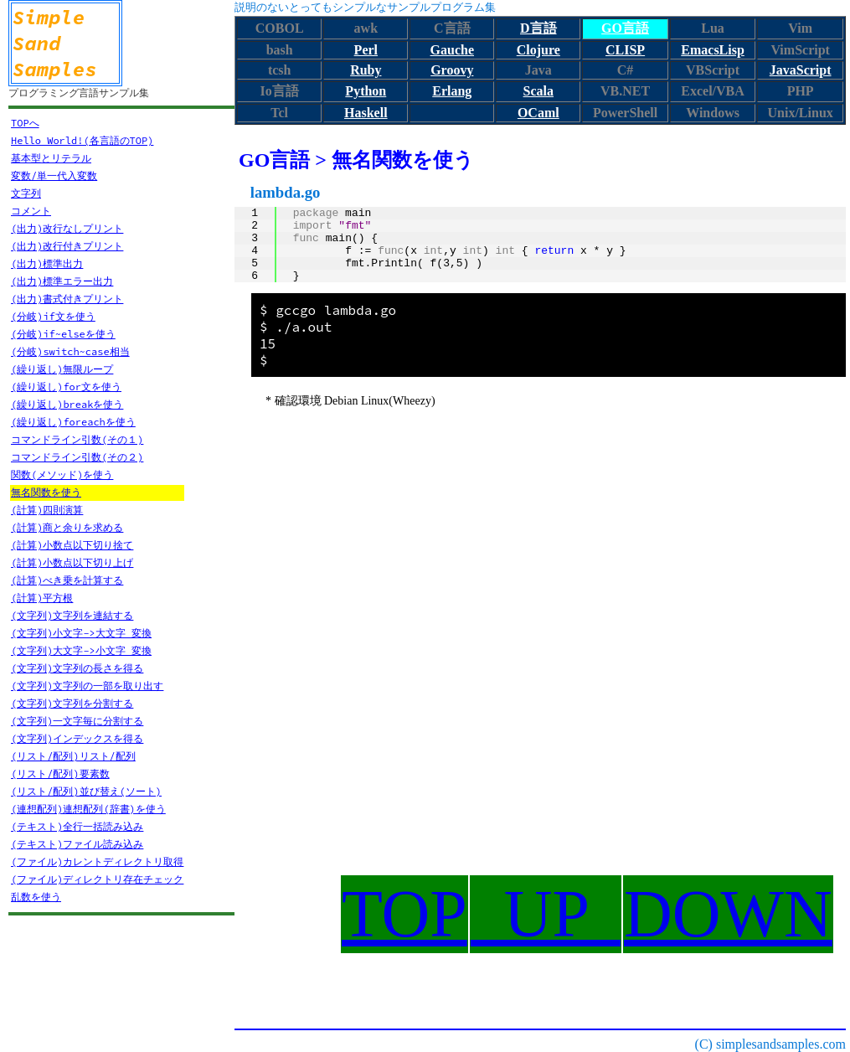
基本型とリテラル (51, 158)
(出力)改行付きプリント (67, 246)
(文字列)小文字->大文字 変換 (81, 633)
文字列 (26, 193)
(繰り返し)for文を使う (66, 386)
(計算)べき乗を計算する (67, 580)
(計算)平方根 (42, 597)
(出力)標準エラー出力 (62, 281)
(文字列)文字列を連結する (72, 615)
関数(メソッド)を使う (62, 474)
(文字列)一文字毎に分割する (77, 720)
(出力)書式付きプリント (67, 298)
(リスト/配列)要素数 (60, 773)
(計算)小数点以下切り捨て (72, 545)
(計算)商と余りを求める (67, 527)
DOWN (728, 914)
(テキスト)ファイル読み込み (77, 844)
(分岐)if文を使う (53, 316)
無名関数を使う (46, 492)
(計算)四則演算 (47, 509)
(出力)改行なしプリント (67, 228)
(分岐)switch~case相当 (70, 351)
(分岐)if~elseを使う (63, 333)
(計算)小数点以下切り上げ (72, 562)
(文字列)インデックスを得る (77, 738)
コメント (31, 210)
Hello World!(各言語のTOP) (82, 140)
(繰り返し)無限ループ (62, 369)
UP (546, 914)
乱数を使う (36, 896)
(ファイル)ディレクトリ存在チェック (97, 879)
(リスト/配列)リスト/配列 (73, 756)
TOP (404, 914)
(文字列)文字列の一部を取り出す (87, 685)
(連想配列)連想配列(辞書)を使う (88, 808)
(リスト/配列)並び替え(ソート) (86, 791)
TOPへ (25, 122)
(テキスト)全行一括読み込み (77, 826)
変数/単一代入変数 (54, 175)
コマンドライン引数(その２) (77, 457)
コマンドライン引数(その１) (77, 439)
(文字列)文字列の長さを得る (77, 668)
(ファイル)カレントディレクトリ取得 (97, 861)
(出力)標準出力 (47, 263)
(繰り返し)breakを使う (67, 404)
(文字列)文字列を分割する (72, 703)
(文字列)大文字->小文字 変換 (81, 650)
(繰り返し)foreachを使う (73, 421)
